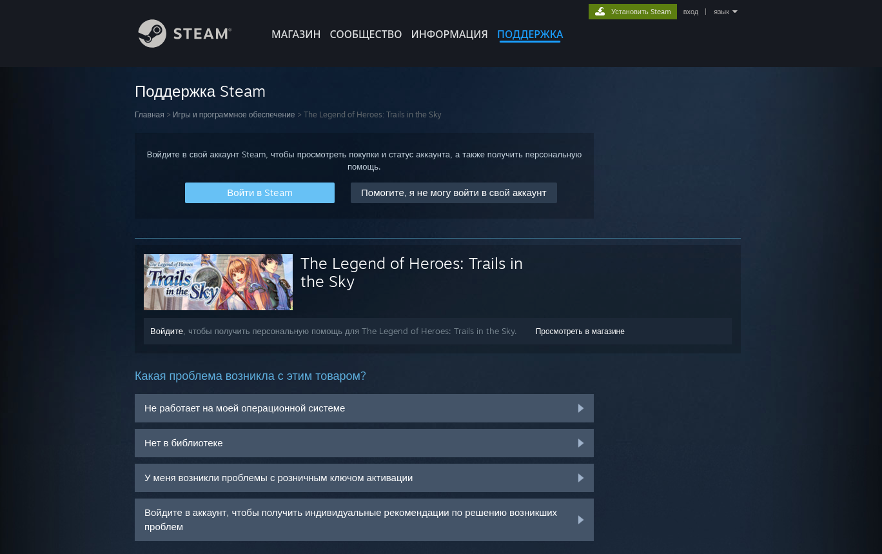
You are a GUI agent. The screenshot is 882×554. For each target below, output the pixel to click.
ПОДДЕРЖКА (530, 34)
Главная (149, 114)
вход (691, 11)
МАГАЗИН (295, 34)
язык (721, 11)
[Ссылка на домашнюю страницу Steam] (194, 44)
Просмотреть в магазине (580, 331)
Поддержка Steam (200, 91)
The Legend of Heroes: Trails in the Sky (411, 272)
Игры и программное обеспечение (234, 114)
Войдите (166, 331)
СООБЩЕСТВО (365, 34)
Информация (449, 34)
